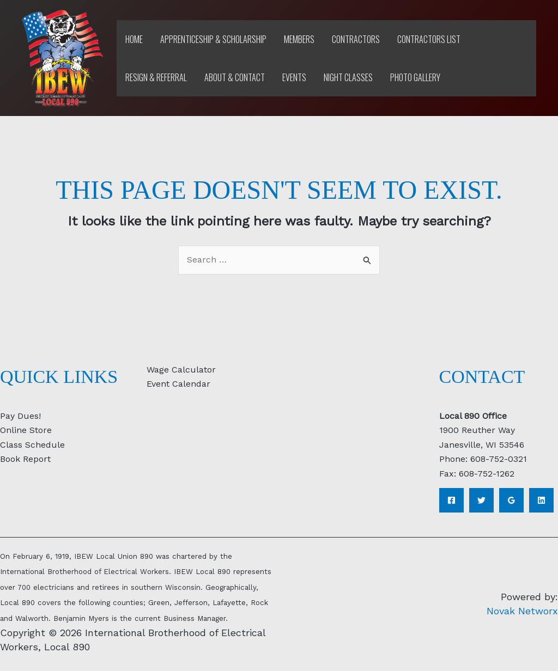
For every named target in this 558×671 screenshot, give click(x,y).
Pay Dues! (20, 416)
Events (294, 77)
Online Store (26, 430)
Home (134, 39)
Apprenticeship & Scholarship (213, 39)
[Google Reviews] (511, 500)
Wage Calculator (181, 369)
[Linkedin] (541, 500)
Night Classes (348, 77)
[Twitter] (481, 500)
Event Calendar (178, 384)
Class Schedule (32, 445)
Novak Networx (522, 611)
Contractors (356, 39)
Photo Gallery (415, 77)
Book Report (25, 459)
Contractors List (428, 39)
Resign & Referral (156, 77)
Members (299, 39)
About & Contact (234, 77)
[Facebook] (451, 500)
